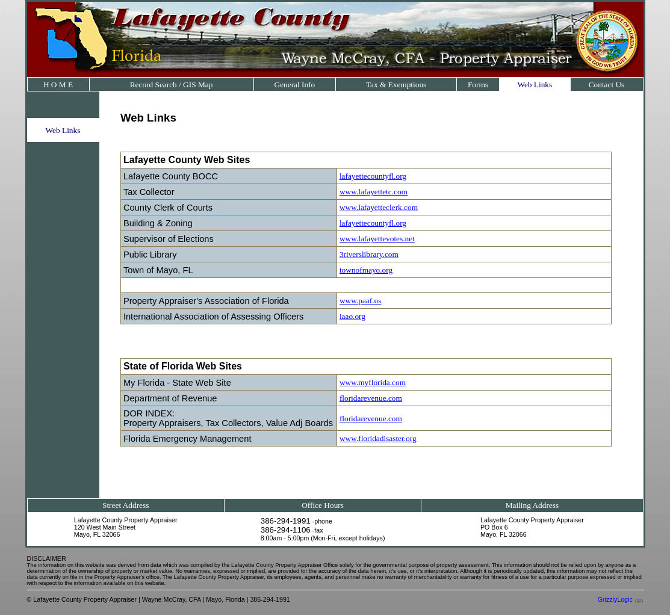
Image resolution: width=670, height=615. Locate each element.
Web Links (534, 84)
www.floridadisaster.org (378, 438)
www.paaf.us (360, 300)
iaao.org (352, 316)
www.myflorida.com (373, 382)
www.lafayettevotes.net (377, 238)
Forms (478, 84)
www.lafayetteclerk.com (379, 207)
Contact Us (607, 84)
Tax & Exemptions (396, 84)
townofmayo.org (366, 269)
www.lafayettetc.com (374, 191)
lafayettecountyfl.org (373, 176)
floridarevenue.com (371, 398)
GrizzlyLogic (615, 599)
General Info (295, 84)
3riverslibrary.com (369, 254)
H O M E (58, 84)
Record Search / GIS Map (171, 84)
